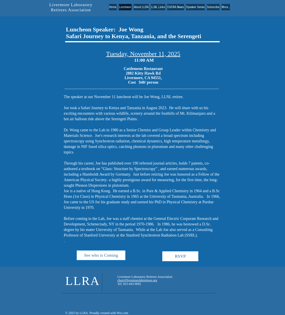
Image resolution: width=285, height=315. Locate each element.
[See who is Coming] (101, 255)
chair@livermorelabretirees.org (137, 280)
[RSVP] (180, 256)
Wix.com (122, 313)
